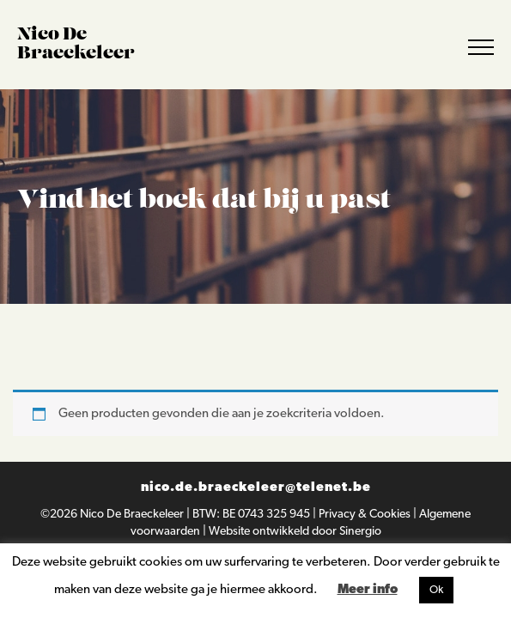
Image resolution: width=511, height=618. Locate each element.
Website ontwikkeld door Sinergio (295, 531)
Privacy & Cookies (366, 514)
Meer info (368, 590)
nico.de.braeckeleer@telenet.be (256, 488)
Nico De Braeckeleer (133, 514)
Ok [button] (436, 590)
